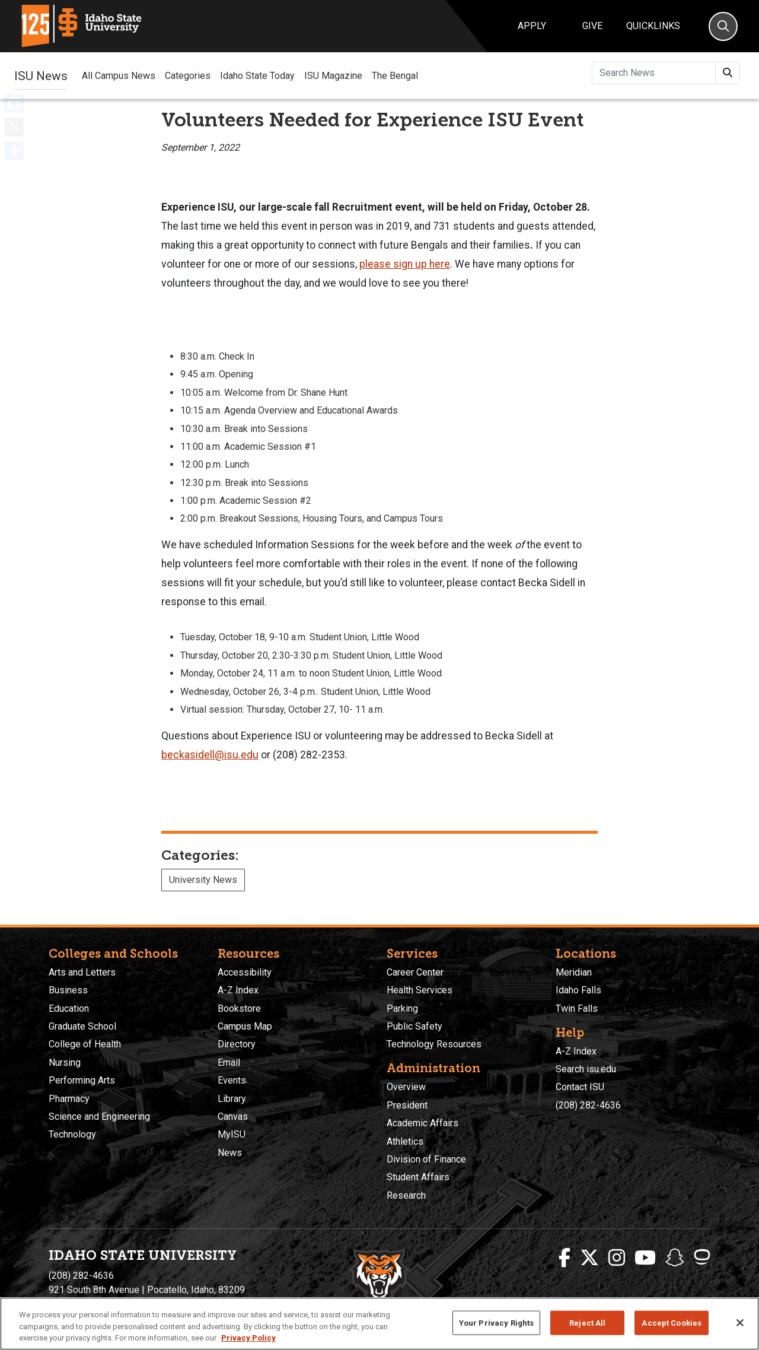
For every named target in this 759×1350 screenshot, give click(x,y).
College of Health (85, 1044)
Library (232, 1098)
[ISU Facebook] (564, 1258)
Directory (237, 1044)
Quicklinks (653, 25)
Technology (72, 1134)
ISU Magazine (333, 75)
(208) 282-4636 (588, 1105)
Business (68, 990)
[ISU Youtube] (645, 1258)
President (407, 1105)
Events (232, 1080)
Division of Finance (426, 1159)
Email (229, 1062)
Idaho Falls (578, 990)
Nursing (65, 1062)
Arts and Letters (82, 972)
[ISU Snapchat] (674, 1258)
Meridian (574, 972)
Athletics (405, 1141)
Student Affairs (418, 1177)
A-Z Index (238, 990)
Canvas (233, 1116)
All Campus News (118, 75)
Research (406, 1195)
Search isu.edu (586, 1069)
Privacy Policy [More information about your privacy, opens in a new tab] (248, 1337)
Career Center (415, 972)
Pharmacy (69, 1098)
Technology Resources (434, 1044)
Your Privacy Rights (496, 1322)
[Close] (740, 1323)
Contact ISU (580, 1086)
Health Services (419, 990)
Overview (406, 1086)
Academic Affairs (422, 1123)
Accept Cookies (671, 1322)
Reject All (587, 1322)
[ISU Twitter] (589, 1258)
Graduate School (82, 1026)
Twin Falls (577, 1008)
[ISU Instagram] (616, 1258)
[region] (379, 1323)
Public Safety (414, 1026)
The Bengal (395, 75)
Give (592, 25)
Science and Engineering (99, 1116)
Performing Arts (82, 1080)
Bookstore (239, 1008)
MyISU (231, 1134)
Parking (402, 1008)
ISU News (41, 75)
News (230, 1152)
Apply (532, 25)
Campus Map (245, 1026)
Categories (188, 75)
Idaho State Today (257, 75)
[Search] (723, 26)
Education (69, 1008)
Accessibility (245, 972)
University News (203, 879)
